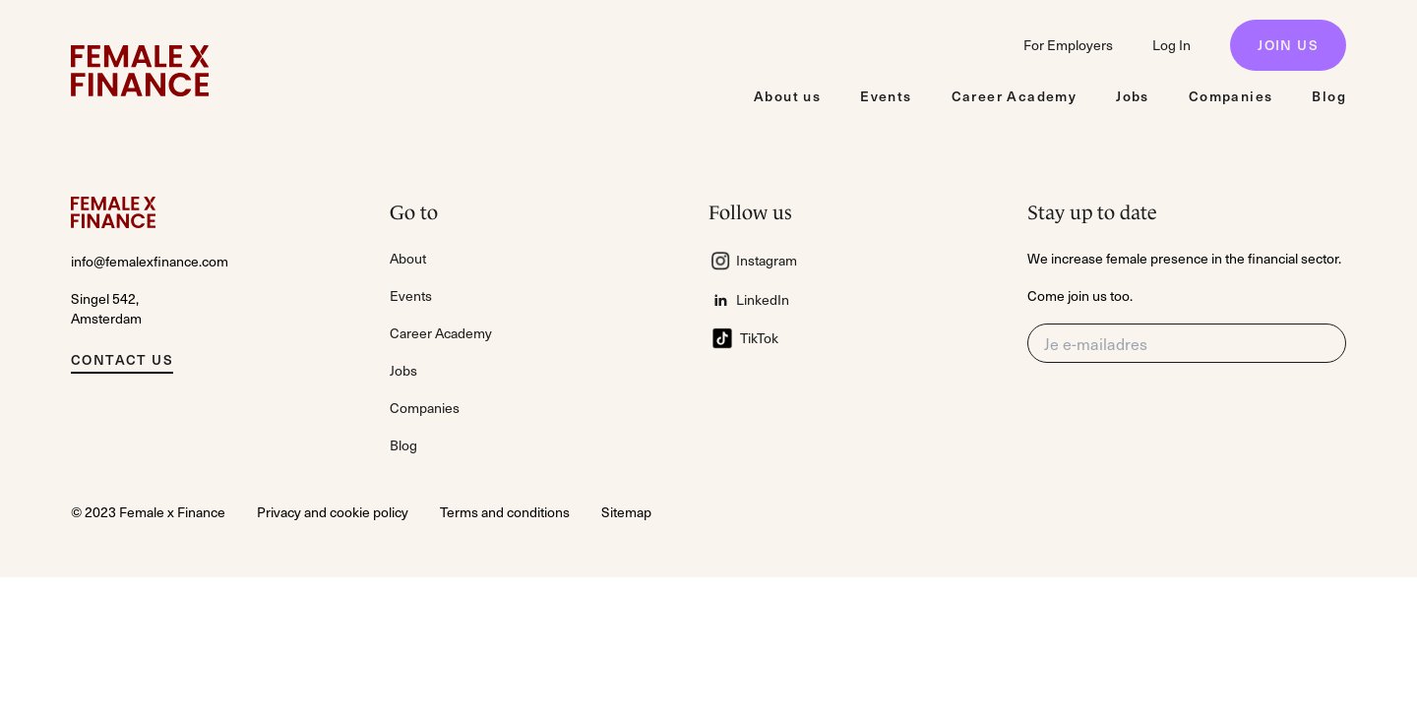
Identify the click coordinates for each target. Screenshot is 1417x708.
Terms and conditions (505, 512)
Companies (425, 407)
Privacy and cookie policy (332, 512)
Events (411, 295)
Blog (403, 445)
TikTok (743, 338)
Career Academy (441, 333)
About (408, 258)
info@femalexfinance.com (149, 261)
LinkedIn (750, 300)
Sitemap (626, 512)
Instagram (752, 260)
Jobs (403, 370)
